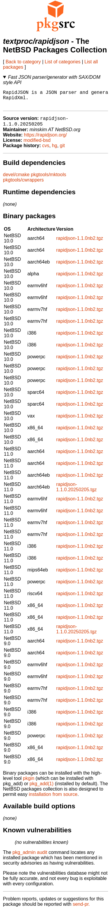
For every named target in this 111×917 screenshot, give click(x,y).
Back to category (23, 61)
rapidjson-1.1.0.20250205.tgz (76, 492)
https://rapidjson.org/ (45, 140)
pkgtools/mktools (48, 179)
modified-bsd (37, 145)
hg (54, 150)
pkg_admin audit (29, 857)
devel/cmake (16, 179)
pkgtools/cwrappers (23, 185)
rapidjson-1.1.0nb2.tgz (79, 243)
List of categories (63, 61)
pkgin (28, 783)
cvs (45, 150)
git (62, 150)
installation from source (53, 799)
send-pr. (81, 909)
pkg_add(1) (42, 788)
